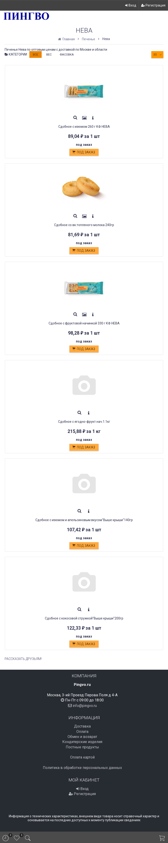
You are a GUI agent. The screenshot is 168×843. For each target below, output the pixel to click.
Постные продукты (82, 747)
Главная (66, 39)
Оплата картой (82, 757)
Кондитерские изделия (82, 742)
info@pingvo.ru (85, 705)
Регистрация (153, 5)
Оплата (82, 731)
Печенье (88, 39)
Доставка (82, 726)
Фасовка (67, 54)
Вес (49, 54)
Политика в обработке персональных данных (82, 767)
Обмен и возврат (82, 736)
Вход (130, 5)
